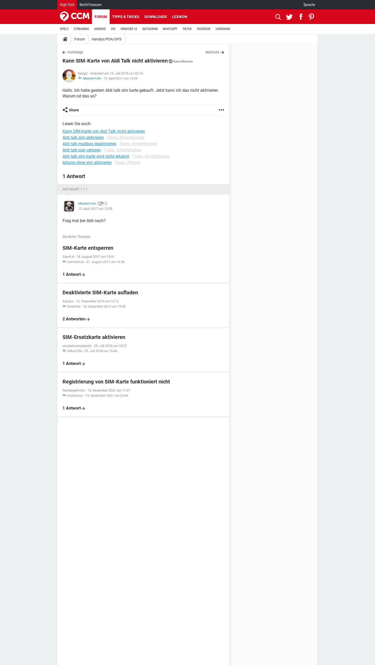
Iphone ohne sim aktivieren (87, 162)
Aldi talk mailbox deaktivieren (89, 143)
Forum (101, 17)
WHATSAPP (170, 29)
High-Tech (67, 5)
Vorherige (75, 52)
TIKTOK (187, 29)
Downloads (156, 17)
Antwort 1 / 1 (75, 189)
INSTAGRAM (150, 29)
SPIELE (64, 29)
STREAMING (81, 29)
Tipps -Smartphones (125, 137)
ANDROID (100, 29)
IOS (113, 29)
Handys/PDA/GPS (106, 39)
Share (74, 110)
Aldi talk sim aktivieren (83, 137)
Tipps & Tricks (125, 17)
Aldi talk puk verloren (82, 150)
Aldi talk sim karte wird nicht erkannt (96, 156)
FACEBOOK (203, 29)
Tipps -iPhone (127, 162)
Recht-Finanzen (90, 5)
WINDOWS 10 (129, 29)
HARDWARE (223, 29)
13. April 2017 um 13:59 (120, 78)
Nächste (212, 52)
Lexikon (179, 17)
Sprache (309, 5)
